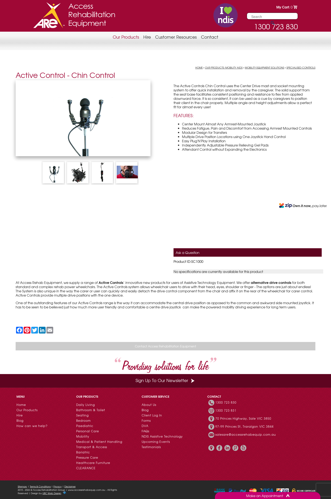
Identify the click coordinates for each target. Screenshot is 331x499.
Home (199, 67)
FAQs (145, 431)
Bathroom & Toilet (90, 410)
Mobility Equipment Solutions (264, 67)
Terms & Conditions (40, 486)
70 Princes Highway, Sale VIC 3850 (243, 418)
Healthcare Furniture (93, 463)
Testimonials (151, 447)
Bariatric (83, 452)
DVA (145, 426)
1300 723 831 (225, 410)
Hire (147, 37)
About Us (149, 405)
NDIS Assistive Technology (162, 436)
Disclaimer (70, 486)
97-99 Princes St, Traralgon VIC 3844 (244, 426)
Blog (19, 420)
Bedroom (83, 420)
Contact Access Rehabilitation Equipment (165, 346)
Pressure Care (87, 457)
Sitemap (22, 486)
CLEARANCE (86, 468)
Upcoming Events (156, 441)
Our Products (126, 37)
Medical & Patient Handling (99, 441)
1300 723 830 (225, 402)
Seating (82, 415)
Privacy (57, 486)
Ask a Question (187, 252)
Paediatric (84, 426)
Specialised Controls (300, 67)
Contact (209, 37)
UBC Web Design (51, 493)
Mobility (82, 436)
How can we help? (31, 426)
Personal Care (87, 431)
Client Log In (152, 415)
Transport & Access (91, 447)
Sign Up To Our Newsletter (165, 380)
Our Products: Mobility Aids (224, 67)
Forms (146, 420)
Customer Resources (176, 37)
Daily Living (85, 405)
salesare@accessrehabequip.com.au (245, 434)
